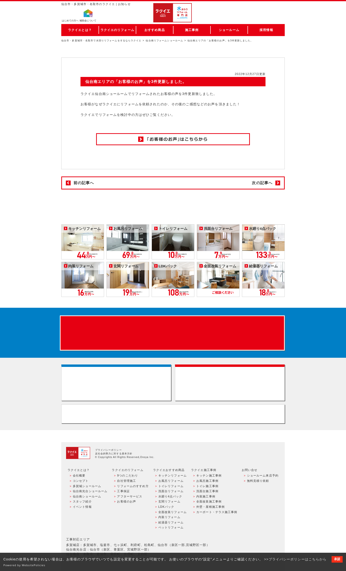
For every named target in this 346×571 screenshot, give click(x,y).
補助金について (88, 20)
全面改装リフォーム (172, 512)
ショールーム (229, 30)
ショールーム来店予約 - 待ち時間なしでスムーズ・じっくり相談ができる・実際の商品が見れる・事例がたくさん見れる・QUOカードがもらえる (116, 382)
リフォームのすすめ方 (132, 486)
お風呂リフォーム (171, 481)
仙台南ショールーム (87, 496)
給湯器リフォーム (171, 522)
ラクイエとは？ (80, 30)
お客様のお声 (126, 501)
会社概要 (79, 475)
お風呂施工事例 (207, 481)
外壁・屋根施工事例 (210, 506)
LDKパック (166, 506)
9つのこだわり (127, 475)
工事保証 (123, 491)
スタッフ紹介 (82, 501)
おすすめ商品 (154, 30)
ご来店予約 (262, 8)
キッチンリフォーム (172, 475)
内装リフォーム (169, 517)
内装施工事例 (205, 496)
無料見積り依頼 (258, 481)
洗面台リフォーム (171, 491)
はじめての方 (70, 20)
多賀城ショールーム (87, 486)
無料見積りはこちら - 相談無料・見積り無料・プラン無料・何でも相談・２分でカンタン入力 (230, 382)
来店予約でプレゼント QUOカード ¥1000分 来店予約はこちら (172, 333)
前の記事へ (84, 183)
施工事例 (191, 30)
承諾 (337, 559)
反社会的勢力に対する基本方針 (114, 453)
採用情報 (266, 30)
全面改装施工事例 (209, 501)
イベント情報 (82, 506)
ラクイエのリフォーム (117, 30)
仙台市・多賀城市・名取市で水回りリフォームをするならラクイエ (101, 40)
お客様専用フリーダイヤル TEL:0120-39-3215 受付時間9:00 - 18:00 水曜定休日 (173, 413)
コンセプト (81, 481)
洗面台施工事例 (207, 491)
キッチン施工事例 (209, 475)
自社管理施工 (126, 481)
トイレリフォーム (171, 486)
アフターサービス (129, 496)
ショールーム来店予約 (262, 475)
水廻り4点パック (170, 496)
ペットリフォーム (171, 527)
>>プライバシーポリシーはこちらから (295, 559)
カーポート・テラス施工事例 (216, 512)
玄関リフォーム (169, 501)
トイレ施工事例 (207, 486)
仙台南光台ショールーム (90, 491)
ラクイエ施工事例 (203, 470)
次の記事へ (262, 183)
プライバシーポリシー (108, 450)
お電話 (262, 17)
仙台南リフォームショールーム (164, 40)
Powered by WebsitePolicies (24, 565)
